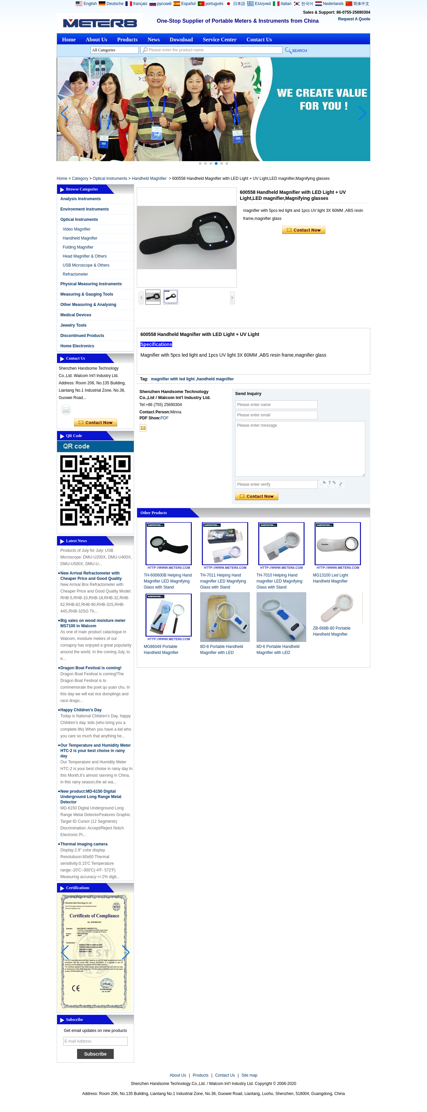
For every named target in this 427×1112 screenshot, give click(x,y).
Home (69, 39)
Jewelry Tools (73, 325)
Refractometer (75, 274)
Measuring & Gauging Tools (86, 294)
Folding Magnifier (78, 247)
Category (80, 178)
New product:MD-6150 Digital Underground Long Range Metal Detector (90, 798)
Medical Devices (75, 315)
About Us (96, 39)
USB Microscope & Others (86, 265)
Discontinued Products (82, 335)
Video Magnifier (76, 229)
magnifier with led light (173, 379)
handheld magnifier (215, 379)
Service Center (220, 39)
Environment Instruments (84, 209)
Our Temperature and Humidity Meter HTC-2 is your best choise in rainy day (95, 752)
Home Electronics (77, 346)
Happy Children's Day (81, 711)
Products (127, 39)
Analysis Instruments (80, 199)
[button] (200, 163)
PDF (164, 418)
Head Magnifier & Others (85, 256)
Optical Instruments (110, 178)
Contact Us (259, 39)
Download (181, 39)
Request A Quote (354, 19)
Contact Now (95, 422)
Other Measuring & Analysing (88, 304)
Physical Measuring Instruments (91, 284)
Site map (249, 1075)
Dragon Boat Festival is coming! (90, 669)
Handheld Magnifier (149, 178)
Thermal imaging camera (83, 845)
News (153, 39)
